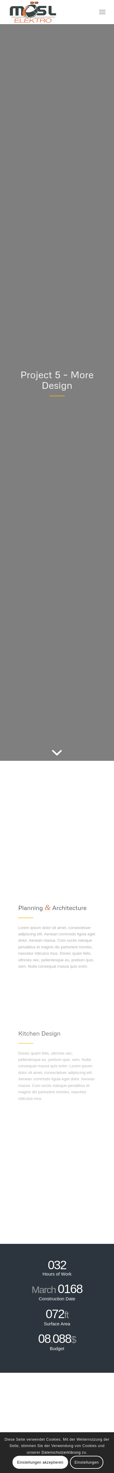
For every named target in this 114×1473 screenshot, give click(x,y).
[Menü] (102, 12)
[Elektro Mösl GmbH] (47, 12)
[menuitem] (102, 12)
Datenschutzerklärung (61, 1452)
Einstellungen (86, 1462)
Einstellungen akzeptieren (40, 1462)
